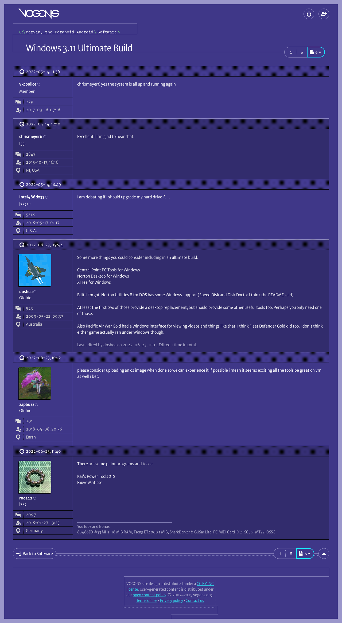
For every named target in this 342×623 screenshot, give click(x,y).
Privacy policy (171, 600)
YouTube (84, 526)
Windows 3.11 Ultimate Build (79, 48)
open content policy (149, 595)
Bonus (104, 526)
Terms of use (146, 600)
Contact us (195, 600)
